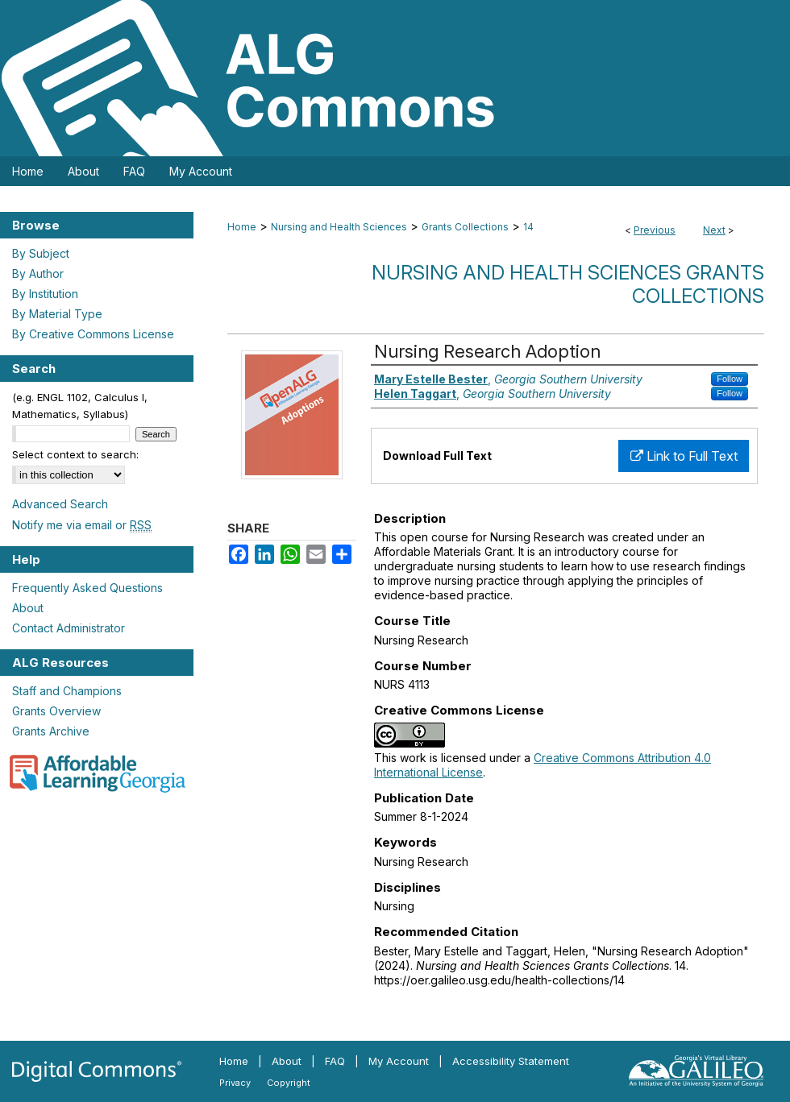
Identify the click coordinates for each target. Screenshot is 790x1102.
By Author (38, 273)
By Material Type (57, 314)
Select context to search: (75, 454)
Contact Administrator (68, 628)
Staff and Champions (67, 691)
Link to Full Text (684, 456)
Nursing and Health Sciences (339, 227)
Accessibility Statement (510, 1060)
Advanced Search (60, 504)
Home (241, 227)
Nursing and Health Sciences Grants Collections (568, 284)
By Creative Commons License (93, 334)
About (28, 608)
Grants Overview (56, 711)
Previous (655, 230)
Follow (729, 378)
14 (528, 227)
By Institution (45, 293)
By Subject (40, 253)
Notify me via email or (82, 525)
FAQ (335, 1060)
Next (714, 230)
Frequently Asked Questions (87, 587)
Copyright (288, 1082)
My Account (398, 1060)
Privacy (235, 1082)
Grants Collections (465, 227)
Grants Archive (50, 731)
